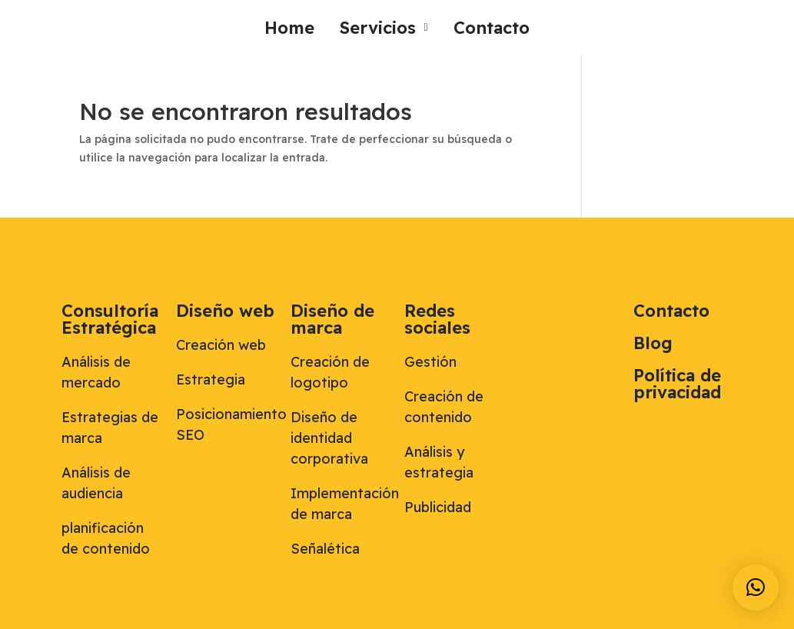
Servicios (383, 27)
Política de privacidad (677, 383)
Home (289, 27)
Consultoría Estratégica (109, 319)
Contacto (491, 27)
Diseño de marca (332, 319)
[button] (383, 28)
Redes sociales (437, 319)
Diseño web (225, 310)
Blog (653, 343)
